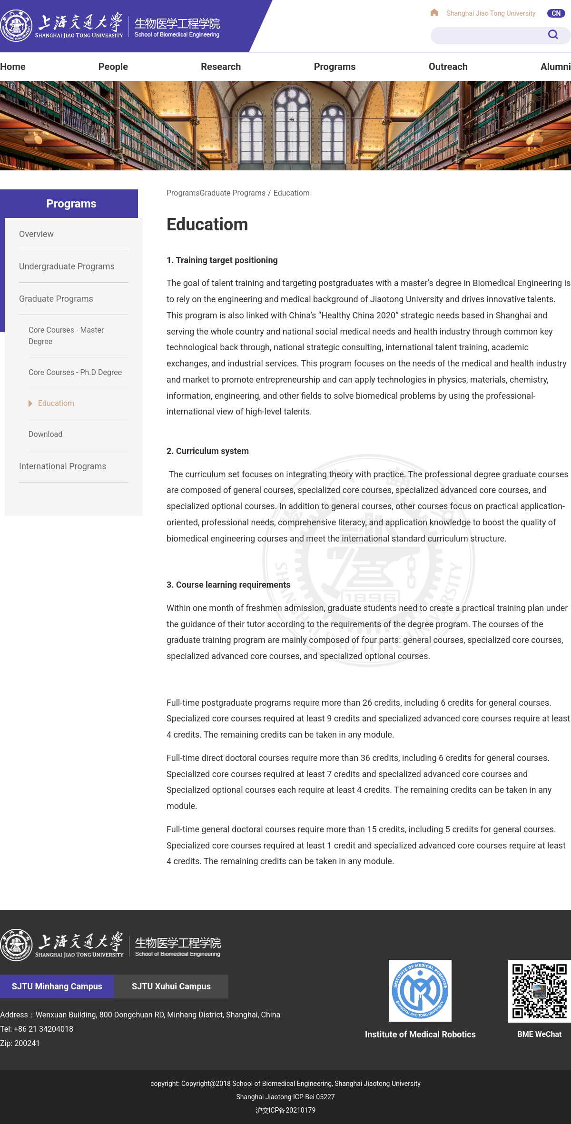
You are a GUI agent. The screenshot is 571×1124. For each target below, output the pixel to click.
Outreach (448, 66)
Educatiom (56, 403)
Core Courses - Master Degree (66, 335)
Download (45, 434)
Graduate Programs (56, 299)
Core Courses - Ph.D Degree (75, 372)
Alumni (556, 66)
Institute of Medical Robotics (420, 999)
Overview (36, 234)
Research (221, 66)
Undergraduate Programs (67, 266)
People (113, 66)
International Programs (62, 466)
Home (13, 66)
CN (556, 13)
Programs (335, 66)
